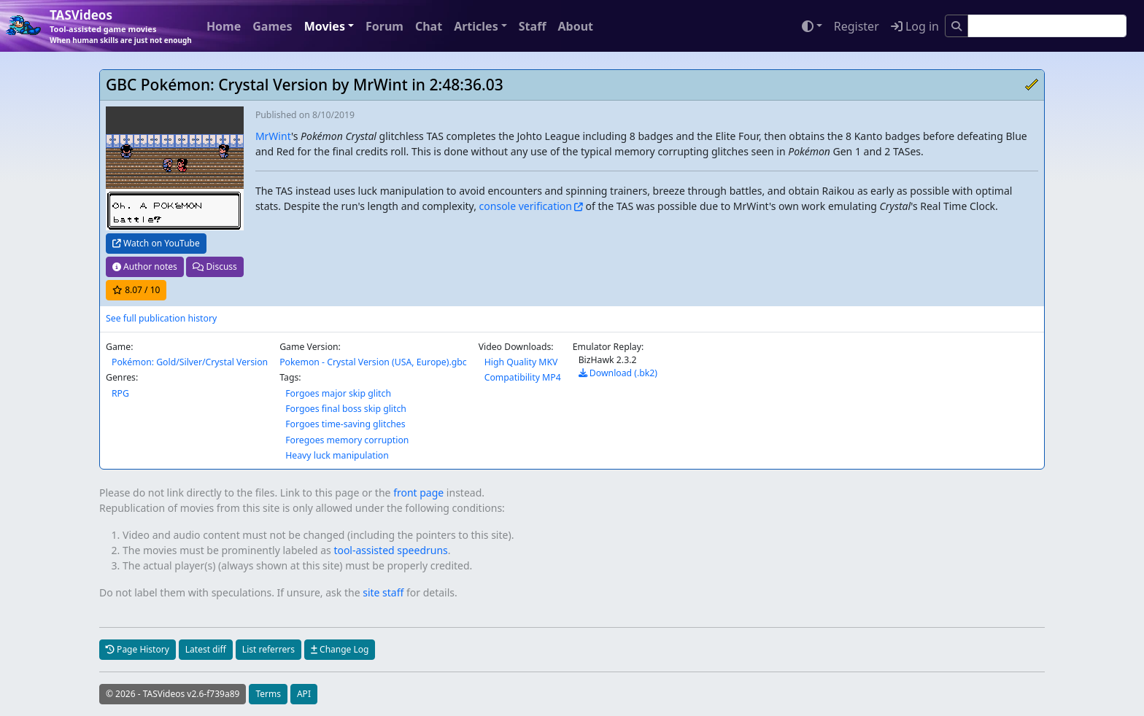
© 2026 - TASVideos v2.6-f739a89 (172, 694)
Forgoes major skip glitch (338, 393)
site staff (383, 592)
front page (418, 492)
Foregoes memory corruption (347, 440)
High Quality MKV (521, 362)
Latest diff (205, 649)
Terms (268, 694)
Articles (476, 26)
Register (856, 26)
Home (223, 26)
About (575, 26)
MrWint (273, 136)
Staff (532, 26)
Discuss (214, 266)
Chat (428, 26)
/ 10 (136, 290)
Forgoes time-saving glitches (345, 424)
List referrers (268, 649)
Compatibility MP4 (522, 377)
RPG (120, 393)
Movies (324, 26)
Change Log (339, 649)
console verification (525, 206)
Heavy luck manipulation (337, 455)
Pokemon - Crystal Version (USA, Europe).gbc (372, 362)
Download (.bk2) (618, 373)
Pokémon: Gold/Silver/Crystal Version (190, 362)
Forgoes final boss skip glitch (345, 408)
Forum (384, 26)
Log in (915, 26)
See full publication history (161, 318)
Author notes (144, 266)
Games (272, 26)
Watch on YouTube (156, 243)
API (304, 694)
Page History (137, 649)
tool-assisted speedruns (390, 550)
